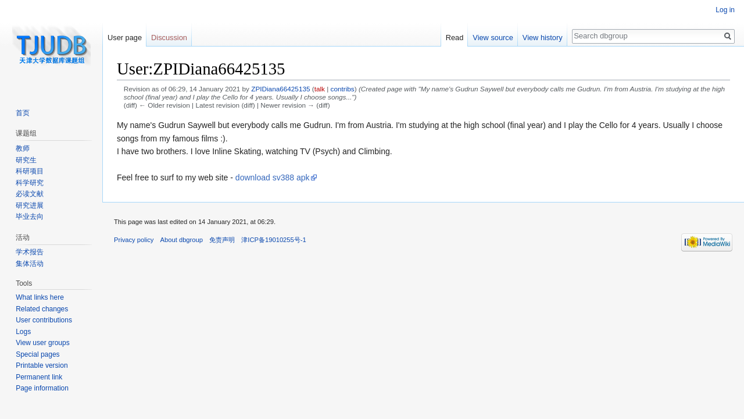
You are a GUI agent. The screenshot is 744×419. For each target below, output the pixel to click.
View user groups (43, 343)
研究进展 (30, 205)
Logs (23, 332)
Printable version (41, 365)
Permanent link (39, 377)
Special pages (37, 354)
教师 (23, 148)
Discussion (169, 37)
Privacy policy (133, 239)
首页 (23, 113)
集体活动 (30, 264)
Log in (725, 10)
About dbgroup (181, 239)
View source (493, 37)
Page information (42, 388)
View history (543, 37)
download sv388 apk (272, 177)
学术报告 (30, 252)
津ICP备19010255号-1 (273, 239)
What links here (40, 297)
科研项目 (30, 171)
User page (125, 37)
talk (319, 89)
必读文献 (30, 194)
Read (455, 37)
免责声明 (222, 239)
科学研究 (30, 183)
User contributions (44, 320)
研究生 (26, 160)
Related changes (42, 309)
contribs (343, 89)
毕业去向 (30, 216)
